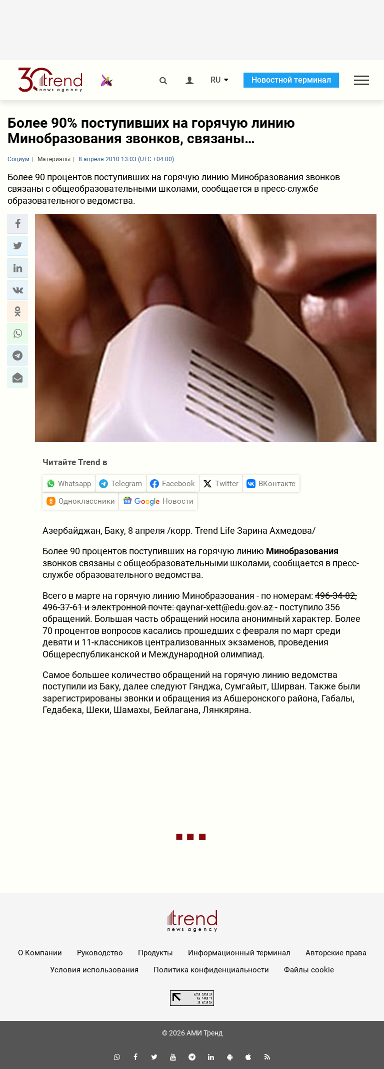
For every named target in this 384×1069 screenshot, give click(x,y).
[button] (17, 223)
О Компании (40, 952)
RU (215, 80)
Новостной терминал (291, 80)
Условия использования (94, 969)
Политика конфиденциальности (211, 969)
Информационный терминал (239, 952)
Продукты (155, 952)
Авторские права (336, 952)
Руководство (100, 952)
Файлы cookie (309, 969)
